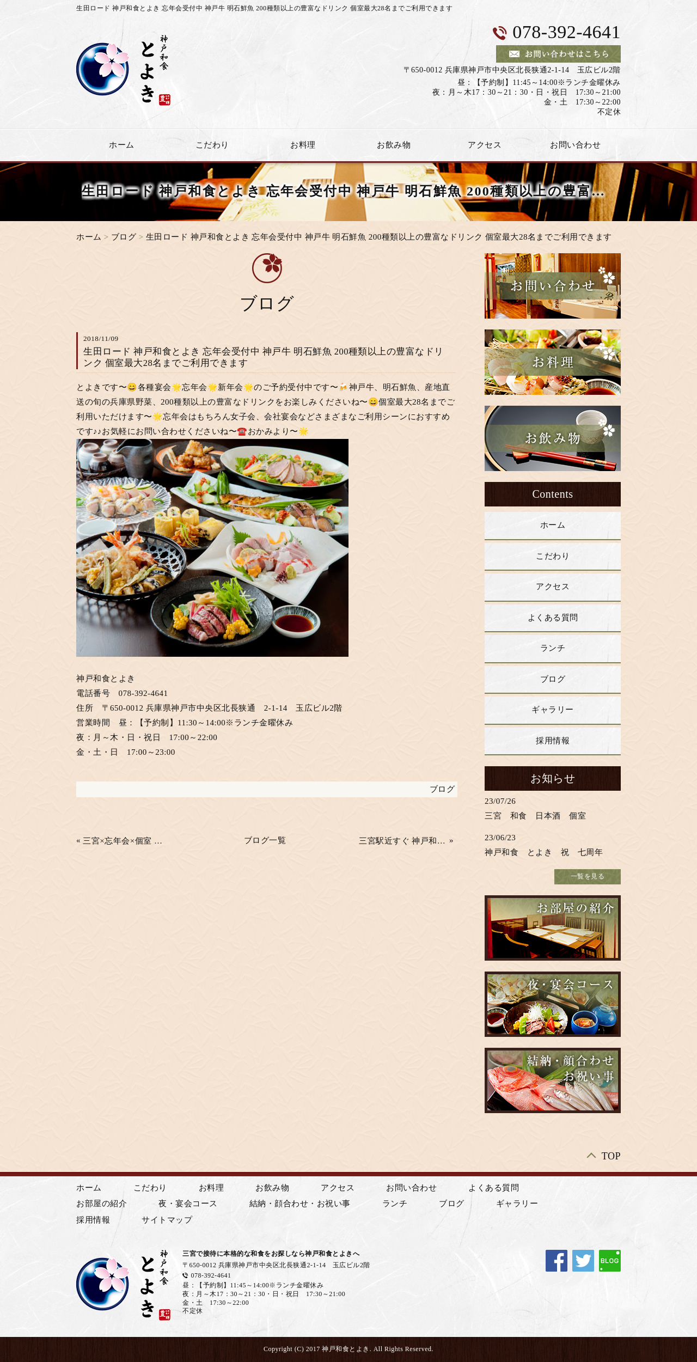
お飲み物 (394, 145)
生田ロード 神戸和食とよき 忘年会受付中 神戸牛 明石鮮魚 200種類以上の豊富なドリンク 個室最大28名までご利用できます (379, 237)
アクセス (485, 145)
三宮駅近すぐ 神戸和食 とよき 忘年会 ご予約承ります (403, 840)
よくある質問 (553, 617)
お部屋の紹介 (101, 1203)
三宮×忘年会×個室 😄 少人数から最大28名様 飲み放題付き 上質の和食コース (127, 840)
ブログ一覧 (265, 840)
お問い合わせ (575, 145)
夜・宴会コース (188, 1203)
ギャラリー (552, 709)
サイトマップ (167, 1220)
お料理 (303, 145)
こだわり (212, 145)
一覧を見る (588, 876)
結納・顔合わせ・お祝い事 (300, 1203)
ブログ (124, 237)
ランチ (553, 648)
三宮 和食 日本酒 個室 (535, 815)
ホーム (121, 145)
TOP (611, 1156)
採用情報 (553, 740)
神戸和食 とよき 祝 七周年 (544, 852)
